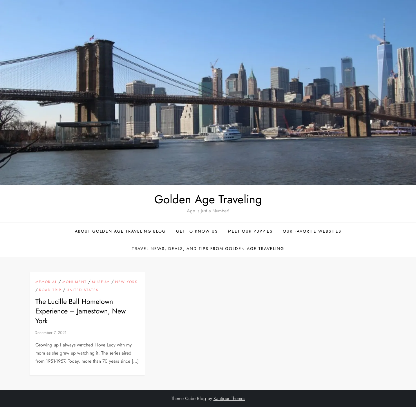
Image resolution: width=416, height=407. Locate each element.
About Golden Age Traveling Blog (120, 231)
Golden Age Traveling (208, 199)
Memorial (46, 282)
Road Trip (50, 290)
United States (83, 290)
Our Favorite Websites (312, 231)
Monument (74, 282)
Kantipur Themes (229, 398)
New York (126, 282)
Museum (101, 282)
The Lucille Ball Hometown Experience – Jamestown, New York (80, 311)
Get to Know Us (197, 231)
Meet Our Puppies (250, 231)
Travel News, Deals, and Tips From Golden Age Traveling (208, 248)
